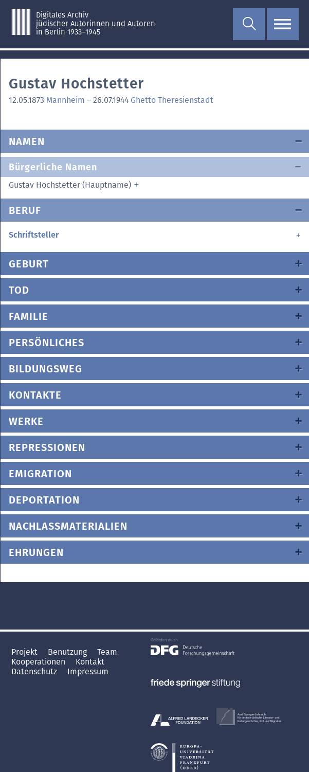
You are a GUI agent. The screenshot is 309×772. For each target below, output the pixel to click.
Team (107, 652)
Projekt (25, 652)
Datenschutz (35, 671)
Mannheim (65, 100)
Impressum (87, 671)
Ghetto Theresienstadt (172, 100)
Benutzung (68, 652)
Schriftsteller (34, 235)
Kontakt (90, 662)
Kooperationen (39, 662)
